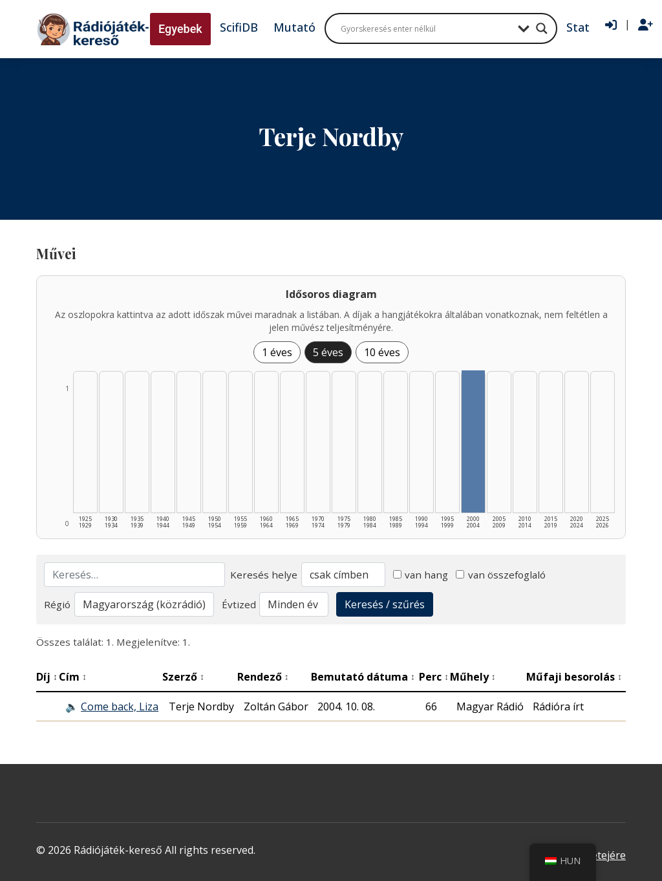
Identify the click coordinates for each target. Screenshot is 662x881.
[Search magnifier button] (542, 28)
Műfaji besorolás (574, 677)
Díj (47, 677)
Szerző (183, 677)
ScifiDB (239, 27)
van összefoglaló (501, 574)
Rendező (263, 677)
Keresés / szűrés (385, 604)
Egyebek (180, 29)
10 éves (382, 352)
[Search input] (426, 28)
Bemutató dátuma (363, 677)
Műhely (473, 677)
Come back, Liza (119, 706)
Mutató (294, 27)
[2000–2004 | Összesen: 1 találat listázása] (473, 441)
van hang (421, 574)
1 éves (277, 352)
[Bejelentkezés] (611, 25)
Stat (578, 27)
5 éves (328, 352)
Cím (73, 677)
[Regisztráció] (645, 25)
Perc (434, 677)
